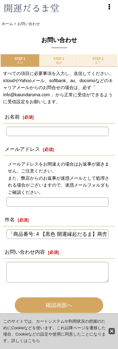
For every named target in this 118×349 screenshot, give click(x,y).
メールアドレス (22, 149)
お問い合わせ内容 (25, 252)
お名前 (12, 116)
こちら (34, 340)
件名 (10, 219)
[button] (109, 7)
